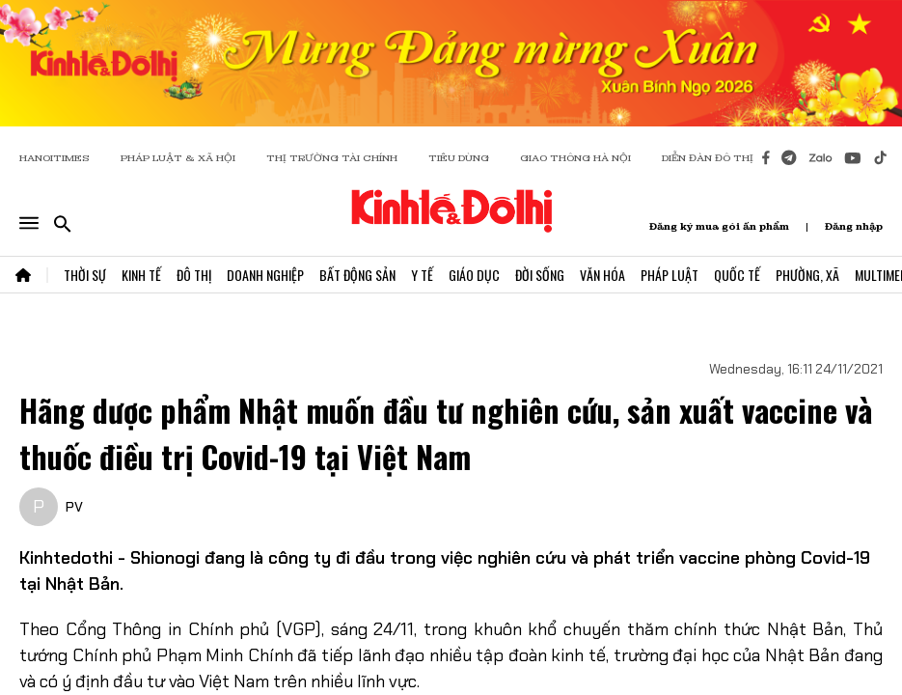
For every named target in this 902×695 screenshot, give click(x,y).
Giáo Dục (474, 274)
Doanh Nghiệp (265, 274)
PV (74, 506)
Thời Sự (85, 274)
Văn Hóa (602, 274)
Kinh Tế (141, 274)
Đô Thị (194, 274)
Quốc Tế (737, 274)
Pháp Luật (669, 274)
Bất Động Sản (357, 274)
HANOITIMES (54, 158)
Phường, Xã (807, 274)
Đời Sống (539, 274)
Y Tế (422, 274)
